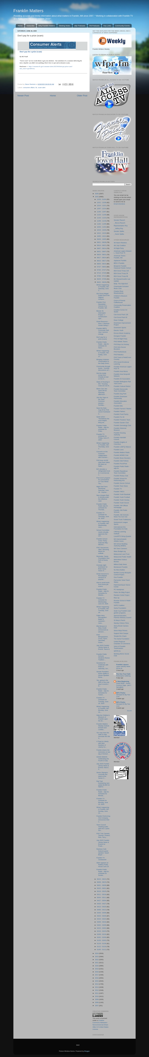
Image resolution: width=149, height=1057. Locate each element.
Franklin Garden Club (121, 422)
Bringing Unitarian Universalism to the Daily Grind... (103, 361)
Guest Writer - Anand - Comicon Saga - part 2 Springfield (123, 685)
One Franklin (118, 577)
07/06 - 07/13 (102, 276)
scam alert (41, 87)
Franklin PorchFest (120, 463)
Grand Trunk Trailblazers (122, 519)
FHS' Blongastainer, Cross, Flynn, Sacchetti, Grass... (102, 638)
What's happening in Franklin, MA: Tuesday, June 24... (103, 609)
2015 (97, 981)
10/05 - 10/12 (102, 236)
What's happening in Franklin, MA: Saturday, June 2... (103, 287)
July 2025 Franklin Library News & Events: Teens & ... (103, 648)
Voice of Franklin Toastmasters (119, 647)
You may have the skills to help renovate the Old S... (103, 735)
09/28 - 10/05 (102, 239)
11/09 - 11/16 (102, 221)
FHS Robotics (119, 354)
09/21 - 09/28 (102, 242)
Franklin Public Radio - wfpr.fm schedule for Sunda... (103, 872)
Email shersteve (119, 204)
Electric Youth (118, 330)
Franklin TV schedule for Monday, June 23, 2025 (102, 801)
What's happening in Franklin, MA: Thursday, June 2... (103, 446)
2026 (97, 194)
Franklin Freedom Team (122, 420)
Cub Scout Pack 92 (120, 317)
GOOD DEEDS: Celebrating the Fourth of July (103, 759)
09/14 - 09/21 (102, 245)
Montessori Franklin (121, 567)
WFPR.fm (117, 651)
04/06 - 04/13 (102, 910)
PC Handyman (119, 589)
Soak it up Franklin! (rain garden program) (122, 612)
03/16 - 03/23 (102, 919)
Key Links (107, 26)
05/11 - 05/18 (102, 894)
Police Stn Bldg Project (122, 592)
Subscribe (30, 26)
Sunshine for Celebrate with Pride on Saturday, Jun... (103, 665)
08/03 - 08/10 (102, 264)
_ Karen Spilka (119, 234)
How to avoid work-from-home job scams (103, 584)
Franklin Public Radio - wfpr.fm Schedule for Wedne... (103, 592)
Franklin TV (118, 489)
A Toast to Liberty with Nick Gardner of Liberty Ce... (102, 744)
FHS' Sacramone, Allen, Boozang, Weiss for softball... (103, 550)
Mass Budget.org (120, 551)
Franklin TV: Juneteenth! (102, 859)
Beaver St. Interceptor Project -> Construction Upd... (102, 314)
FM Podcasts (94, 26)
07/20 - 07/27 (102, 270)
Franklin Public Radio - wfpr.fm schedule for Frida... (103, 428)
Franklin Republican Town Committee (121, 472)
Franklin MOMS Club (121, 455)
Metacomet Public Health (122, 557)
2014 (97, 984)
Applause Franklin (120, 260)
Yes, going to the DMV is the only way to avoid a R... (103, 683)
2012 (97, 990)
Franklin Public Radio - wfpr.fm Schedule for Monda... (103, 792)
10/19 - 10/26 (102, 230)
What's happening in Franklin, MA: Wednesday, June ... (103, 524)
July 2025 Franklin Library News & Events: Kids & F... (103, 766)
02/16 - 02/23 (102, 931)
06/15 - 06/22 (102, 879)
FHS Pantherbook (120, 352)
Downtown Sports (120, 327)
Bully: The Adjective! (121, 284)
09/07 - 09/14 (102, 248)
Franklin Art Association (122, 379)
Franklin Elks (118, 406)
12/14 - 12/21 (102, 205)
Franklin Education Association (120, 402)
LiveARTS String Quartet (122, 536)
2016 (97, 978)
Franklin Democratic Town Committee (121, 390)
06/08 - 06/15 (102, 882)
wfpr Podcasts (79, 26)
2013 (97, 987)
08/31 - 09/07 (102, 251)
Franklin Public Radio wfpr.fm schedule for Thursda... (102, 507)
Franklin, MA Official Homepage (121, 506)
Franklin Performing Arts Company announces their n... (103, 819)
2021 (97, 962)
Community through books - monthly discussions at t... (103, 368)
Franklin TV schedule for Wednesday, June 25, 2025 (102, 601)
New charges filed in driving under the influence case (103, 498)
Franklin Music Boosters (122, 458)
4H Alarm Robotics (120, 243)
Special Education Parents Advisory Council (122, 616)
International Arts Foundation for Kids (120, 528)
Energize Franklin (120, 336)
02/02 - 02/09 (102, 937)
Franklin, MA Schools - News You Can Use (122, 516)
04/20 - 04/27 (102, 904)
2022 (97, 959)
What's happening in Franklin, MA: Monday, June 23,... (103, 709)
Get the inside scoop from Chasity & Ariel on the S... (102, 376)
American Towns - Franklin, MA (120, 256)
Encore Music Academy (122, 333)
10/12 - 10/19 (102, 233)
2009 (97, 999)
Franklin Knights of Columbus (120, 443)
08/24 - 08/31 (102, 254)
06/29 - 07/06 (102, 279)
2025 (97, 197)
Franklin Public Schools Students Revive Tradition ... (103, 657)
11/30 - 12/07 (102, 212)
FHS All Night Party (120, 339)
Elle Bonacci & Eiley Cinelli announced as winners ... (102, 629)
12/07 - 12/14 (102, 208)
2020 (97, 966)
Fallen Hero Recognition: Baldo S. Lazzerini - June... (102, 619)
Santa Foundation (120, 608)
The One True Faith (123, 674)
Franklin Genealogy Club (122, 425)
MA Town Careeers (120, 548)
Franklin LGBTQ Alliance (122, 447)
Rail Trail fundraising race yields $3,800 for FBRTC (103, 784)
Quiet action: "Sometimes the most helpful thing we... (103, 419)
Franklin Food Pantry (121, 414)
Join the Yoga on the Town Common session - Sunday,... (102, 401)
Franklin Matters (28, 10)
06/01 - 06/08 (102, 885)
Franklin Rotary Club (121, 476)
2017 (97, 975)
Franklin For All (119, 417)
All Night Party (119, 248)
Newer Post (23, 95)
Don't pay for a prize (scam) (31, 52)
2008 (97, 1002)
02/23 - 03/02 (102, 928)
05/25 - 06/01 (102, 888)
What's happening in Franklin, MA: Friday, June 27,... (103, 353)
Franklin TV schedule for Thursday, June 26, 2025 (103, 515)
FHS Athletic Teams (121, 341)
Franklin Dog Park (120, 394)
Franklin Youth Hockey (121, 500)
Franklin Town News (121, 486)
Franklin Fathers (119, 411)
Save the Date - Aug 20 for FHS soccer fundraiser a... (103, 411)
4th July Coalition (120, 245)
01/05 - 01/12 (102, 949)
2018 (97, 972)
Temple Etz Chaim (120, 636)
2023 (97, 956)
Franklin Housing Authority (120, 434)
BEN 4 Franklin (119, 263)
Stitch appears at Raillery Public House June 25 (103, 864)
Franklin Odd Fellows (121, 461)
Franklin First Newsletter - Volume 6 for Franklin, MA (102, 305)
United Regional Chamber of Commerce (122, 642)
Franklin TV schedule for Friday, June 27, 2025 (103, 437)
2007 (97, 1005)
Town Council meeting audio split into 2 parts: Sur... (103, 827)
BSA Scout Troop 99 (121, 276)
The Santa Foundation (121, 639)
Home (20, 26)
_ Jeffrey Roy (118, 228)
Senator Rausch (119, 220)
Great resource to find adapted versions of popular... (103, 576)
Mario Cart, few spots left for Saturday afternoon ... (102, 391)
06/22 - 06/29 (102, 282)
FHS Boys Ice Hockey (121, 344)
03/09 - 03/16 (102, 922)
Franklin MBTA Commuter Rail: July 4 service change (103, 331)
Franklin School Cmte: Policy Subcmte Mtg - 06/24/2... (102, 541)
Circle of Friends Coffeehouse (119, 301)
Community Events (122, 26)
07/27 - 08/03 (102, 267)
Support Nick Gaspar (121, 633)
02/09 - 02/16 (102, 934)
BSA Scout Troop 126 (121, 271)
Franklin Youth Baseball (122, 494)
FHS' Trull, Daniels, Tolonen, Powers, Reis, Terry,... (103, 835)
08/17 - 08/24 (102, 257)
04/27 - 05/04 (102, 900)
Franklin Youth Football (122, 497)
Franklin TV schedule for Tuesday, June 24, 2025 (102, 700)
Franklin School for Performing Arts (120, 479)
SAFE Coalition (119, 605)
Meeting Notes (64, 26)
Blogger (87, 1051)
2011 (97, 993)
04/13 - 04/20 (102, 907)
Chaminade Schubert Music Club (121, 287)
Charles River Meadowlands (119, 292)
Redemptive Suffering (123, 676)
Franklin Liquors (122, 664)
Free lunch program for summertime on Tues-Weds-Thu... (103, 480)
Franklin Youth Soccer (121, 503)
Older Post (82, 95)
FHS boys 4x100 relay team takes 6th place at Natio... (103, 463)
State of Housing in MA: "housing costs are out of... (103, 383)
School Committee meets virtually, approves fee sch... (103, 533)
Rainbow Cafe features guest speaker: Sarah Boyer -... (103, 852)
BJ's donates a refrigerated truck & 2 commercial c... (103, 472)
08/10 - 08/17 (102, 261)
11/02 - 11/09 (102, 224)
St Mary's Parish (119, 620)
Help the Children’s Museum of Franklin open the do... (103, 718)
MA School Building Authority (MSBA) (120, 545)
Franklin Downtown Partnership (120, 397)
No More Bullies (119, 570)
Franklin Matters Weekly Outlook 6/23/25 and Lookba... (103, 727)
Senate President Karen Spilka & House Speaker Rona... (103, 674)
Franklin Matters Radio (122, 452)
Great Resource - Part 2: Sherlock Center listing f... (103, 323)
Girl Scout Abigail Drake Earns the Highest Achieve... (103, 296)
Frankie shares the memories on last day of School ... (103, 752)
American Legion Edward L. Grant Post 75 (122, 252)
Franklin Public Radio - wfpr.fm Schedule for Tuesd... (103, 692)
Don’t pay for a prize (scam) (102, 338)
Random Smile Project (121, 595)
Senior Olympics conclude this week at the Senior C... (102, 775)
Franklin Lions (119, 450)
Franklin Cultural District (122, 386)
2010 (97, 996)
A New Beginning (122, 681)
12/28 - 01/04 (102, 199)
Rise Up (116, 598)
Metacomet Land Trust (121, 554)
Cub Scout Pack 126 (121, 314)
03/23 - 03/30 (102, 916)
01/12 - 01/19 (102, 946)
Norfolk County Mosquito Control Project (122, 573)
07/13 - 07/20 (102, 273)
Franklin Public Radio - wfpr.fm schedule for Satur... (103, 345)
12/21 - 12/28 (102, 202)
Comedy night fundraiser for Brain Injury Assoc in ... (102, 568)
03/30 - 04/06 (102, 913)
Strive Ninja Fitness (120, 630)
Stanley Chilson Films (121, 623)
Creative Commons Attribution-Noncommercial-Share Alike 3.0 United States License (100, 1024)
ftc (36, 87)
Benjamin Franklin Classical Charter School (122, 267)
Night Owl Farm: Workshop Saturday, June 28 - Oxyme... (103, 489)
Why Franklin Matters (46, 26)
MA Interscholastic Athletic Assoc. (120, 540)
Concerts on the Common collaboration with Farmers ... (103, 454)
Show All (129, 710)
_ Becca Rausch (119, 223)
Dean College (118, 320)
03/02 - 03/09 (102, 925)
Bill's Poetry (120, 693)
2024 (97, 953)
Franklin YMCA (119, 491)
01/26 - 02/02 (102, 940)
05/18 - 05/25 (102, 891)
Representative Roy (121, 226)
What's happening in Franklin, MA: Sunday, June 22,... (103, 810)
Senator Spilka (119, 231)
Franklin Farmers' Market (122, 409)
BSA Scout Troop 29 (121, 273)
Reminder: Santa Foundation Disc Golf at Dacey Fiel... (103, 559)
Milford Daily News (120, 564)
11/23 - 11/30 (102, 215)
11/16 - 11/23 (102, 218)
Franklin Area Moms (121, 371)
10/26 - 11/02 (102, 227)
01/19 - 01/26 (102, 943)
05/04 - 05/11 (102, 897)
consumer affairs (29, 87)
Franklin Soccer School (122, 483)
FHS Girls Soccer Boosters (120, 348)
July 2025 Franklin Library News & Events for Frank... (103, 843)
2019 (97, 969)
